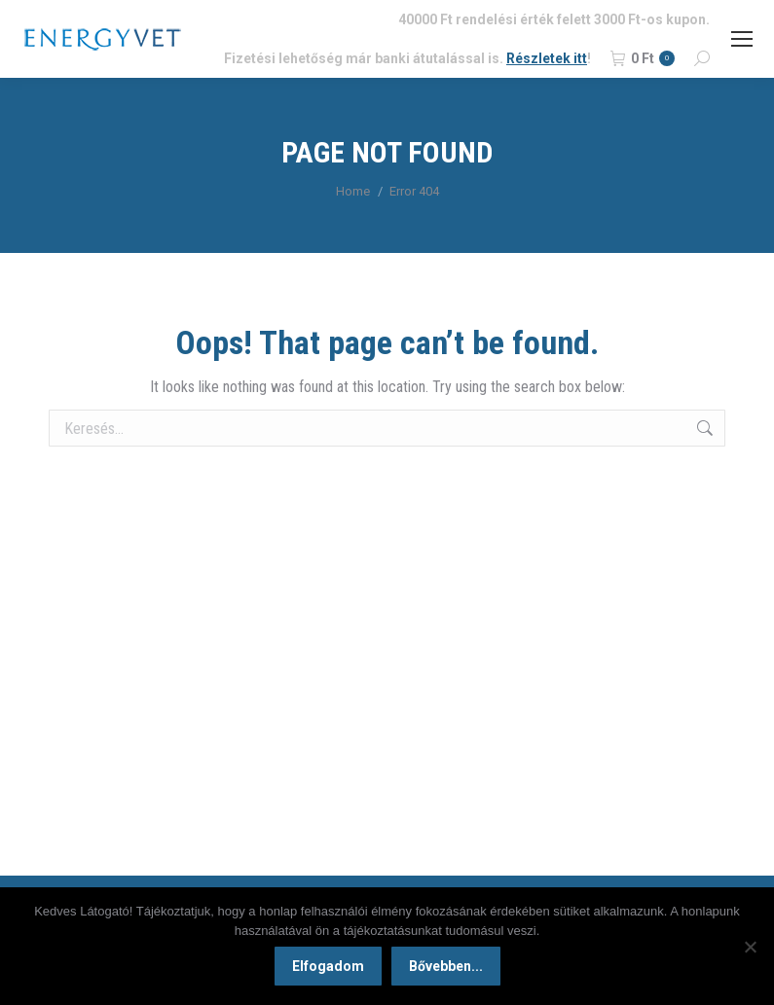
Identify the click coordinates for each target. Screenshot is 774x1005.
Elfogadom (328, 966)
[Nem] (749, 946)
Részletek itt (546, 58)
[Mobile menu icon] (742, 39)
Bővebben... (446, 966)
